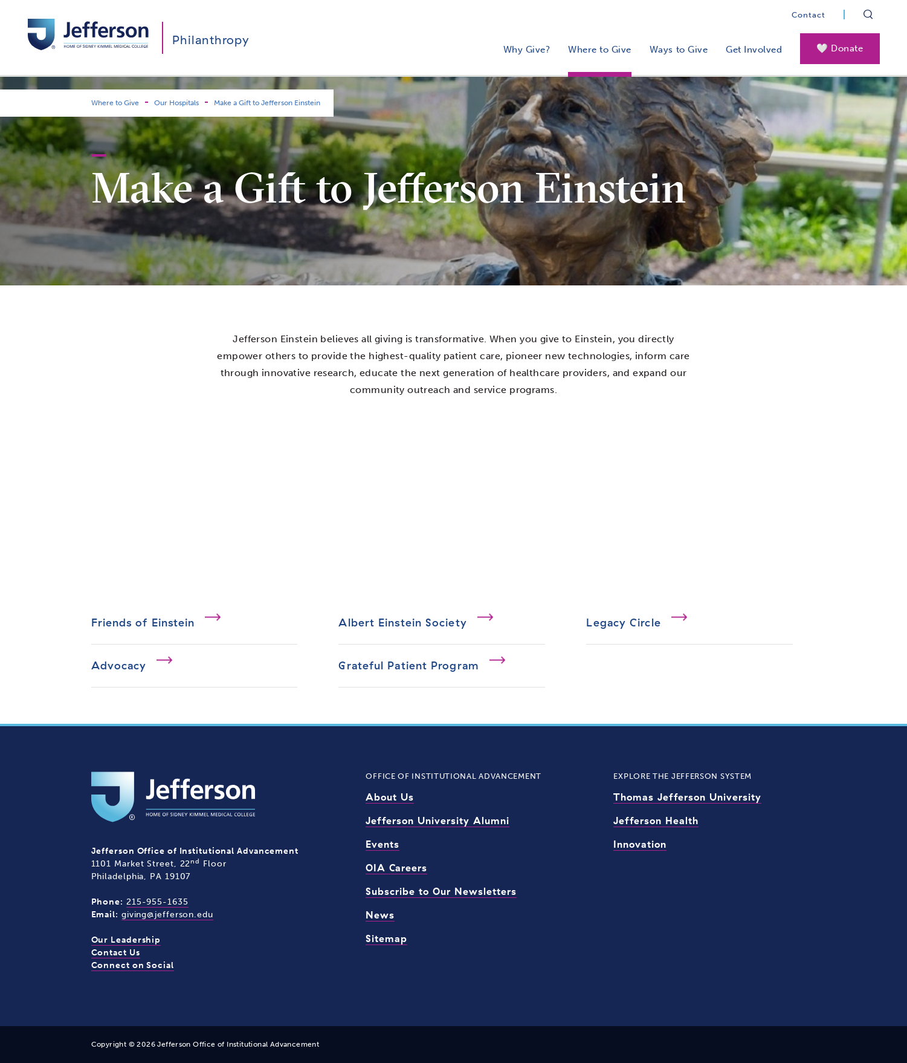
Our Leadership (126, 940)
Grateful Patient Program (408, 665)
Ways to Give (679, 49)
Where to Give (599, 49)
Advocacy (119, 665)
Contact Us (115, 953)
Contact (808, 14)
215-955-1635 (157, 902)
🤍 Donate (839, 48)
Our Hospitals (176, 103)
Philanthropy (211, 39)
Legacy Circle (623, 622)
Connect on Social (132, 965)
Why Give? (526, 49)
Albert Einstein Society (402, 622)
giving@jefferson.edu (167, 914)
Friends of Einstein (143, 622)
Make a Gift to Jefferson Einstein (267, 103)
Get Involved (754, 49)
